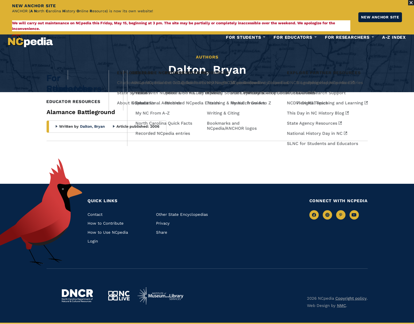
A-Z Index (394, 37)
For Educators (293, 37)
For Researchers (347, 37)
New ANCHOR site (380, 17)
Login (93, 241)
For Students (243, 37)
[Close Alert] (411, 2)
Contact (95, 214)
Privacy (163, 223)
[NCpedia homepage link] (30, 36)
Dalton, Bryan (92, 126)
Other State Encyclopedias (182, 214)
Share (161, 232)
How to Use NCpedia (108, 232)
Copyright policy (351, 298)
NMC (341, 305)
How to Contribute (106, 223)
